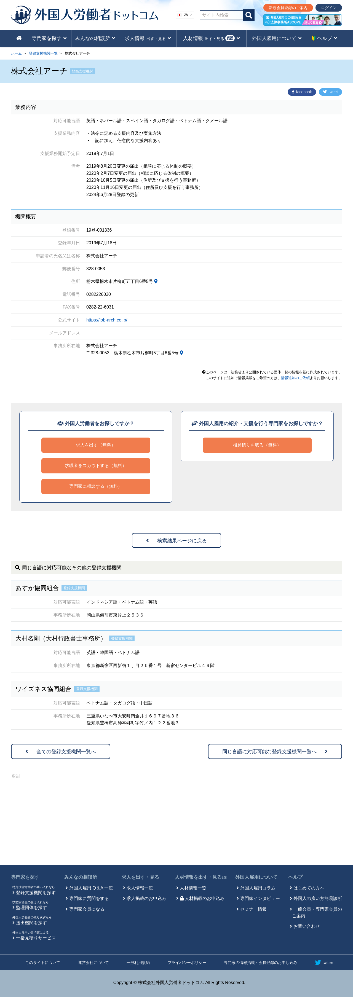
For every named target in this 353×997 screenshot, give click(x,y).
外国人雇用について (256, 877)
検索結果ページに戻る (176, 540)
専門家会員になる (87, 909)
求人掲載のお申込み (146, 898)
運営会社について (93, 962)
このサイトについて (42, 962)
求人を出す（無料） (96, 445)
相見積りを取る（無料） (257, 445)
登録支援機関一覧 (43, 53)
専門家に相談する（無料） (95, 486)
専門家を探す (25, 877)
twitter (324, 962)
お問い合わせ (306, 926)
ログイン (328, 8)
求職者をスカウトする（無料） (96, 465)
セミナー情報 (253, 909)
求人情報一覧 (140, 888)
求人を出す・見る (140, 877)
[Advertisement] (176, 820)
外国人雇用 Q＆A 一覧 (91, 888)
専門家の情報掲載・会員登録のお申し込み (260, 962)
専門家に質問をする (89, 898)
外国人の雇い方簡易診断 (317, 898)
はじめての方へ (308, 888)
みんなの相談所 (80, 877)
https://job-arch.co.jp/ (106, 320)
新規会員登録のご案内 (288, 8)
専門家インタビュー (260, 898)
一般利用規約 (138, 962)
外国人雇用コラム (258, 888)
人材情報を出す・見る (201, 877)
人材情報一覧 (193, 888)
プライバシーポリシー (187, 962)
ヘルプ (295, 877)
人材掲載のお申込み (202, 898)
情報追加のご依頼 (295, 378)
